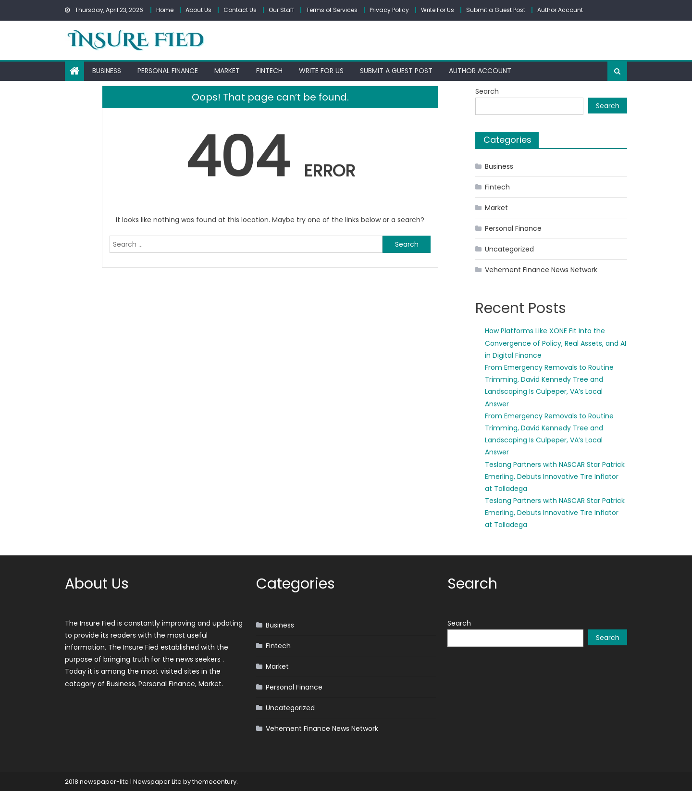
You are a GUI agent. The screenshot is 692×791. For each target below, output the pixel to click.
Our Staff (281, 10)
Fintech (269, 70)
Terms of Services (332, 10)
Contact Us (240, 10)
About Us (198, 10)
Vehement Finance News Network (541, 270)
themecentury (214, 781)
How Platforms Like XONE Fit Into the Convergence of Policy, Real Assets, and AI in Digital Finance (555, 343)
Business (106, 70)
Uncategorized (509, 249)
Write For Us (437, 10)
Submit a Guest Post (495, 10)
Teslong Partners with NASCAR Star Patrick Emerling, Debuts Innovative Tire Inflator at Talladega (555, 476)
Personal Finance (167, 70)
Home (164, 10)
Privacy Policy (389, 10)
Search (487, 91)
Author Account (560, 10)
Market (227, 70)
